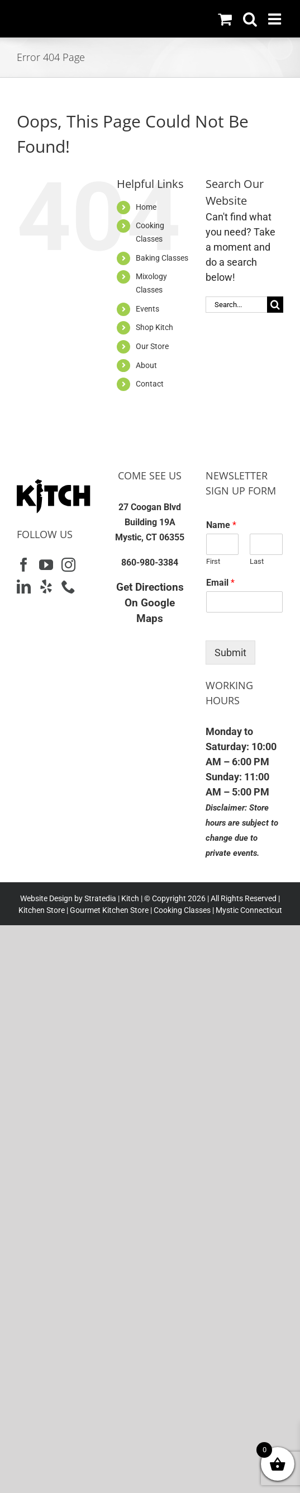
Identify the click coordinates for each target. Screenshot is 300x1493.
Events (147, 308)
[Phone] (68, 587)
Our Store (152, 346)
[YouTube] (46, 565)
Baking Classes (162, 257)
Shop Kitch (154, 327)
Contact (150, 383)
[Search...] (236, 304)
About (146, 365)
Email (220, 582)
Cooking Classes (181, 910)
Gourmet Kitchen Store (109, 910)
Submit (230, 652)
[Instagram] (68, 565)
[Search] (275, 304)
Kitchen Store (41, 910)
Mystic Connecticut (249, 910)
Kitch (131, 898)
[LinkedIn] (24, 587)
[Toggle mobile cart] (225, 18)
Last (257, 561)
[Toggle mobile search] (250, 18)
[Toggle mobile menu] (275, 18)
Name (221, 525)
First (213, 561)
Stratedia (100, 898)
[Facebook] (24, 565)
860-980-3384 (149, 562)
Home (146, 206)
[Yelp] (46, 587)
